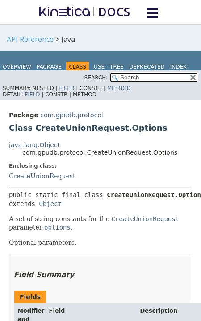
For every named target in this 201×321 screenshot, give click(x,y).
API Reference (30, 39)
